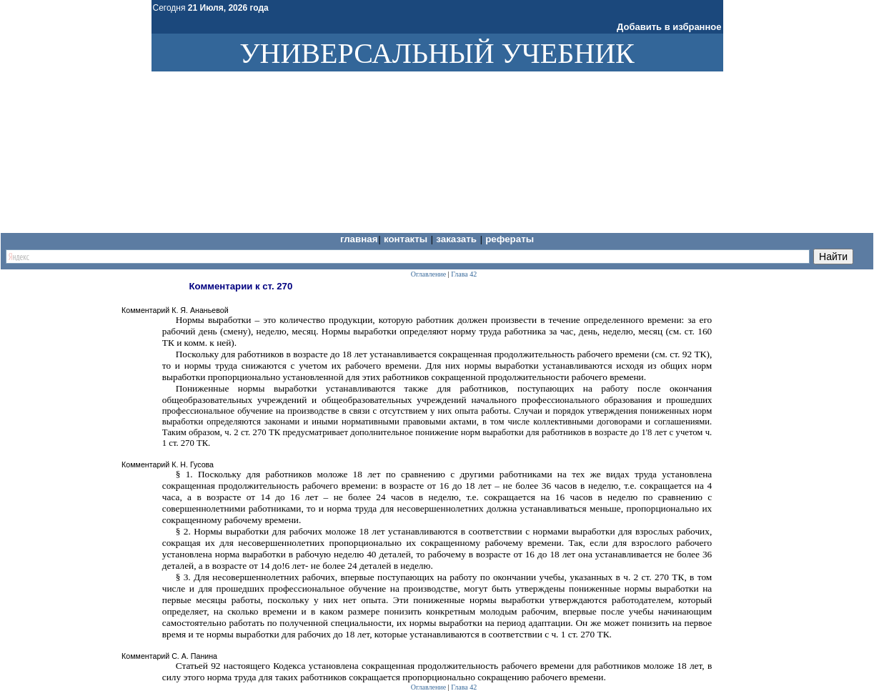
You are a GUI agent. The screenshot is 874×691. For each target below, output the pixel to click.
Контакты (407, 239)
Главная (359, 239)
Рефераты (509, 239)
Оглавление (428, 274)
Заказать (457, 239)
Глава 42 (464, 274)
